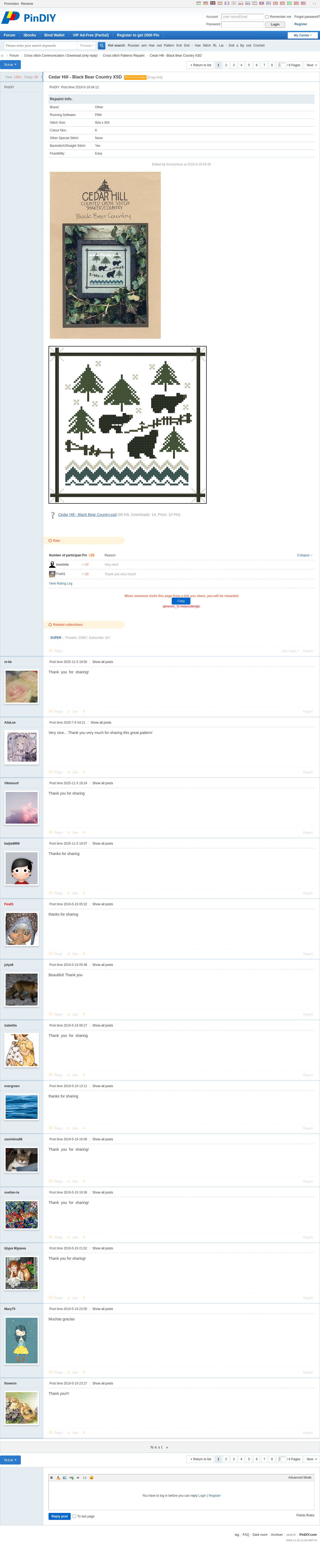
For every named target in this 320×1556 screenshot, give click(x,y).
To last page (84, 1516)
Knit (179, 45)
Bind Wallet (54, 35)
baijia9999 (11, 843)
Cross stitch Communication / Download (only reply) (61, 55)
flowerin (10, 1383)
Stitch (207, 45)
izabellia (10, 1025)
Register (300, 24)
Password (213, 24)
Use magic (289, 651)
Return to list (202, 65)
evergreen (11, 1086)
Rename (27, 4)
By (242, 45)
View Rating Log (60, 583)
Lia (221, 45)
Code (84, 1477)
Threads (85, 46)
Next (310, 65)
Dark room (260, 1535)
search (291, 1535)
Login (202, 1495)
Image (64, 1477)
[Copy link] (154, 77)
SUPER (55, 638)
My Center (301, 35)
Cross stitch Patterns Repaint (123, 55)
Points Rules (305, 1515)
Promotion (11, 4)
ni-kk (8, 662)
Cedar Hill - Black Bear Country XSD (176, 55)
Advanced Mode (299, 1477)
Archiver (277, 1535)
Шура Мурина (15, 1248)
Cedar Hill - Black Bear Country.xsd (87, 514)
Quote (78, 1477)
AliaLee (10, 722)
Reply (58, 651)
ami (143, 45)
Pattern (169, 45)
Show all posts (103, 662)
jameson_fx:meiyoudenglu (181, 606)
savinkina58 (13, 1139)
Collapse (303, 555)
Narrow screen (314, 3)
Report (308, 651)
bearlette (62, 564)
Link (71, 1477)
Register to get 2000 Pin (138, 35)
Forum (14, 55)
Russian (133, 45)
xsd (159, 45)
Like (75, 712)
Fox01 (60, 574)
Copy (181, 601)
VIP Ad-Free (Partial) (91, 35)
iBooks (30, 35)
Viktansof (11, 783)
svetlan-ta (11, 1192)
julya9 (8, 965)
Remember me (278, 17)
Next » (160, 1447)
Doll (187, 45)
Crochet (259, 45)
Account (212, 17)
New (8, 64)
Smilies (91, 1477)
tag (237, 1535)
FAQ (246, 1535)
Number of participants (68, 555)
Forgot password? (307, 17)
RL (215, 45)
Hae (152, 45)
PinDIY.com (2, 56)
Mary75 (9, 1309)
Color (58, 1477)
